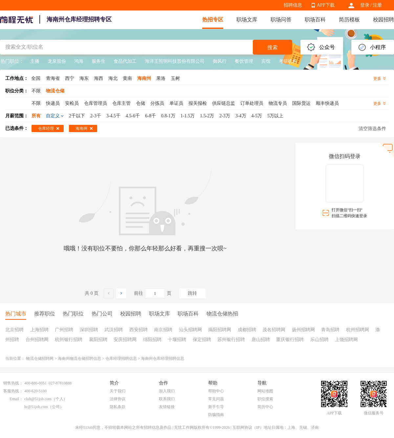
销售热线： (13, 383)
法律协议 (117, 399)
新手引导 (216, 406)
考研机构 (288, 61)
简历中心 (265, 406)
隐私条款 (117, 406)
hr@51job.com (36, 406)
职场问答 (281, 19)
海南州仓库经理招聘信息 (162, 358)
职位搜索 (265, 399)
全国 (35, 78)
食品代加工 (125, 61)
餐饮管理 (244, 61)
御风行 (220, 61)
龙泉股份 (57, 61)
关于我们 (117, 391)
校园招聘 (383, 19)
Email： (16, 399)
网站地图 (265, 391)
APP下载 (326, 5)
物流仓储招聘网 (40, 358)
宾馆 (266, 61)
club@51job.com (38, 399)
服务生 (98, 61)
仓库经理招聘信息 (121, 358)
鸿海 (78, 61)
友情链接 (167, 406)
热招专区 (212, 19)
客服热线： (13, 391)
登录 (364, 5)
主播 (34, 61)
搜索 (272, 47)
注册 (377, 5)
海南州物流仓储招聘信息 (79, 358)
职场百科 (315, 19)
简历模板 (349, 19)
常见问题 (216, 399)
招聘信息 (293, 5)
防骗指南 (216, 414)
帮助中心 (216, 391)
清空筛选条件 (372, 128)
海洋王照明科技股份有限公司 (175, 61)
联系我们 (167, 399)
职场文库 (246, 19)
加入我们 (167, 391)
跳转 (192, 293)
